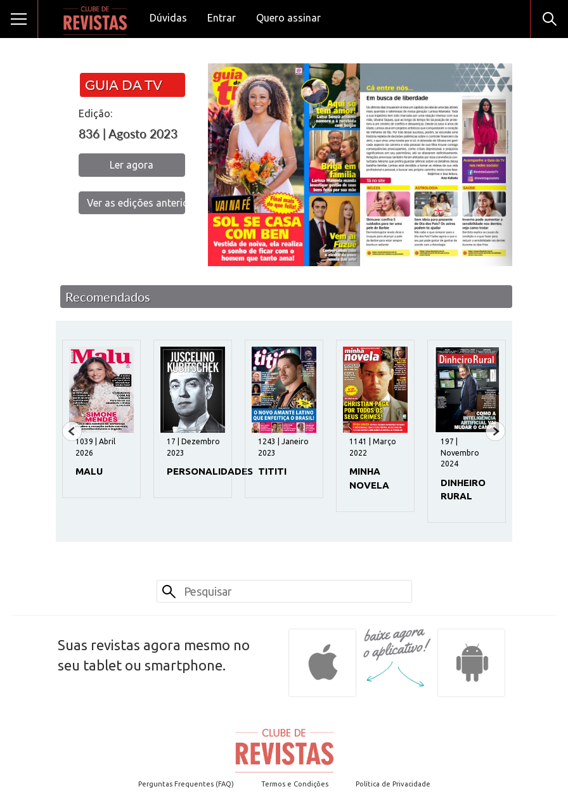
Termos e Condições (294, 784)
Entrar (221, 17)
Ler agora (131, 164)
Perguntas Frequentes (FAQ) (186, 784)
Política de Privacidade (393, 784)
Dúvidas (168, 17)
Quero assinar (288, 17)
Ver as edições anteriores (136, 202)
